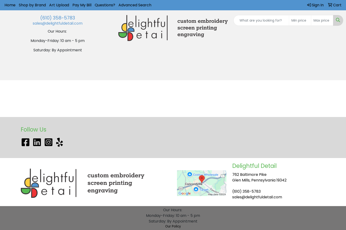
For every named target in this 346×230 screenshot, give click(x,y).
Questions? (105, 5)
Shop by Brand (32, 5)
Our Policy (173, 226)
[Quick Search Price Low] (300, 20)
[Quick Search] (261, 20)
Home (10, 5)
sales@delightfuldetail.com (58, 23)
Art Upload (59, 5)
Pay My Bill (81, 5)
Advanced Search (134, 5)
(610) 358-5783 (57, 18)
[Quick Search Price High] (322, 20)
